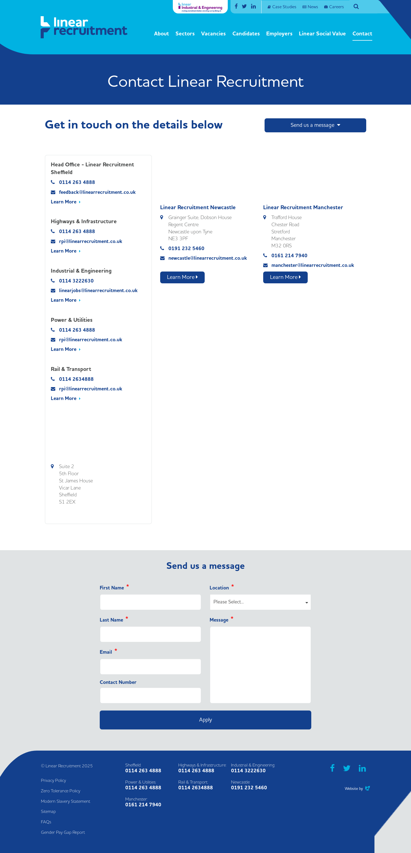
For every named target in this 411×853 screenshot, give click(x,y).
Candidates (246, 34)
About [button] (161, 34)
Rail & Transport (71, 369)
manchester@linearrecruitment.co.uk (312, 265)
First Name (112, 587)
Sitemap (48, 812)
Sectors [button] (185, 34)
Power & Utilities (72, 320)
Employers (279, 34)
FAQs (46, 822)
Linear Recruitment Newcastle (198, 207)
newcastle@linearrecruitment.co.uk (207, 258)
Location (219, 587)
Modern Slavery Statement (65, 801)
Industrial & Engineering (81, 271)
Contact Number (118, 682)
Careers (336, 7)
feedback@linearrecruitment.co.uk (97, 192)
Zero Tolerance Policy (60, 791)
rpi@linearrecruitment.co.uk (90, 241)
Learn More (63, 201)
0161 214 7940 (289, 255)
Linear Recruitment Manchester (303, 207)
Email (106, 652)
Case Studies (284, 7)
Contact (362, 34)
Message (219, 620)
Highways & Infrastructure (84, 221)
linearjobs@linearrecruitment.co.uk (98, 290)
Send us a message (315, 125)
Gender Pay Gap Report (63, 832)
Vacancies (213, 34)
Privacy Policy (53, 781)
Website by (357, 789)
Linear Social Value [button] (322, 34)
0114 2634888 (76, 379)
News (313, 7)
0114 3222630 (76, 281)
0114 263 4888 (77, 182)
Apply (205, 720)
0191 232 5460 (186, 248)
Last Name (111, 620)
